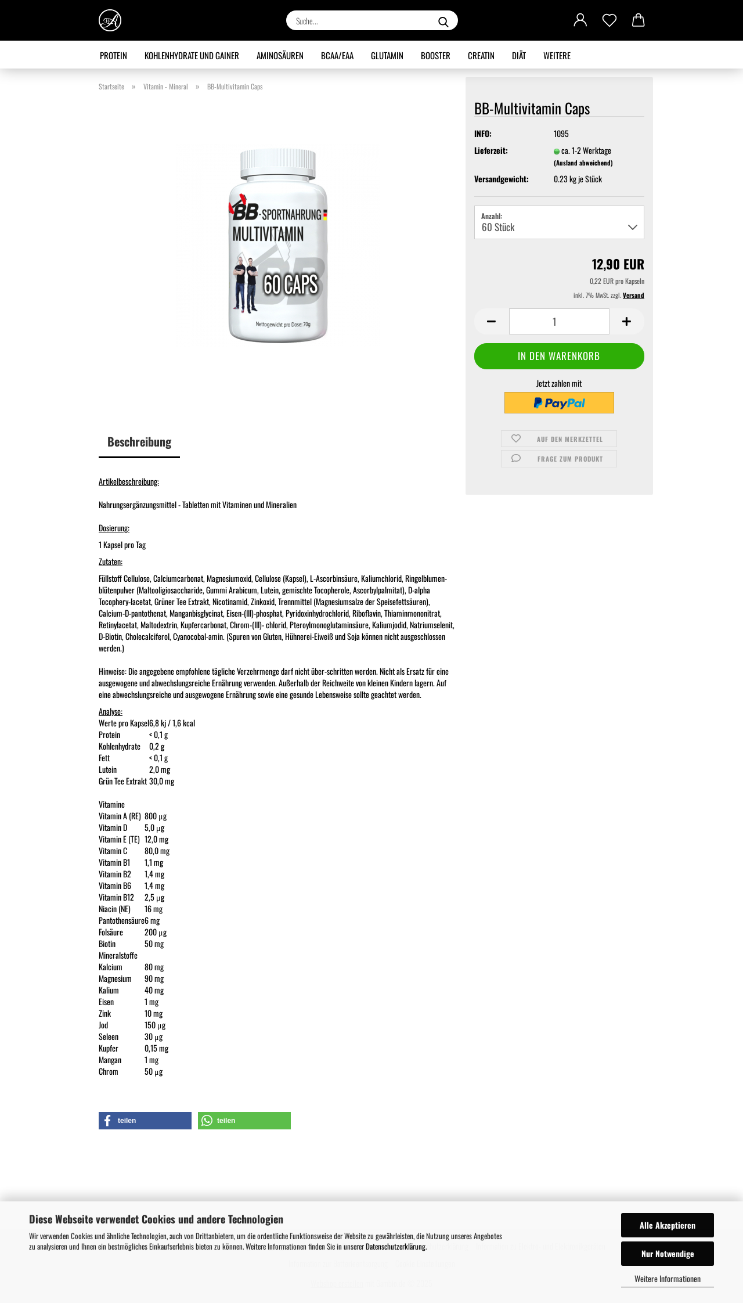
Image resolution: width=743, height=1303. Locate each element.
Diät (519, 55)
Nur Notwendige (667, 1253)
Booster (435, 55)
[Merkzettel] (609, 20)
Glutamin (387, 55)
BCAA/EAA (337, 55)
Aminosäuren (280, 55)
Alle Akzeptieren (667, 1225)
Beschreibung (139, 441)
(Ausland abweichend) (583, 162)
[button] (580, 20)
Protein (113, 55)
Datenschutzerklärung (395, 1246)
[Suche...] (443, 20)
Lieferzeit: (491, 150)
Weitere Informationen (667, 1278)
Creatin (481, 55)
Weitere (557, 55)
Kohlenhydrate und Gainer (192, 55)
